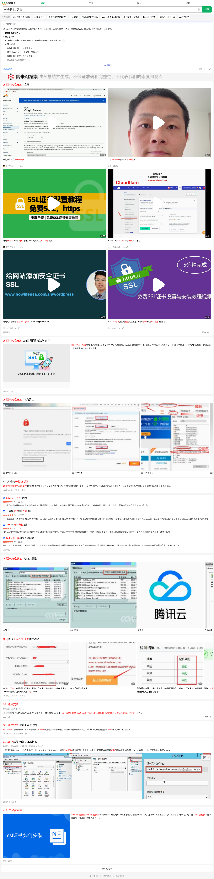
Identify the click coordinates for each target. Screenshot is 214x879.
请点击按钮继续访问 (57, 17)
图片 (139, 3)
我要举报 (120, 876)
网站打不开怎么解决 (21, 17)
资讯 (91, 3)
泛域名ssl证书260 (167, 17)
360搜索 (9, 3)
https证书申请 (149, 17)
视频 (188, 3)
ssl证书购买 (184, 17)
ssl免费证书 (39, 17)
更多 (207, 717)
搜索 (207, 9)
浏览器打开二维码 (90, 17)
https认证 (74, 17)
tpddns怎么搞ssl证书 (111, 17)
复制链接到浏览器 (131, 17)
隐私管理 (107, 876)
